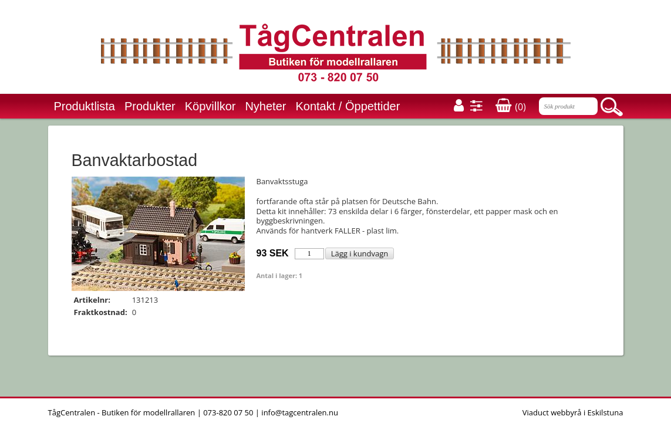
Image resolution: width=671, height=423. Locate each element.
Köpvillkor (210, 106)
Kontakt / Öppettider (347, 106)
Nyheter (265, 106)
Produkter (150, 106)
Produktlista (85, 106)
